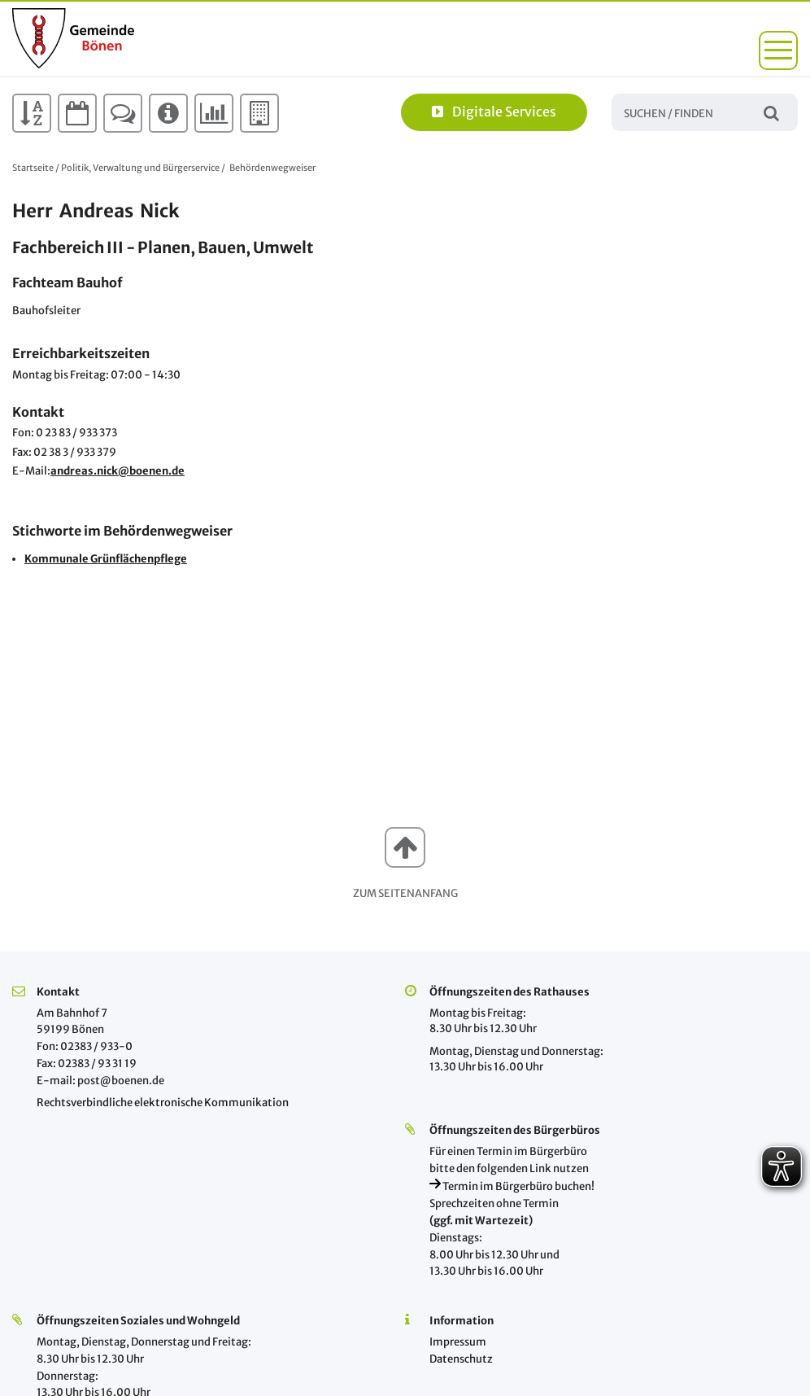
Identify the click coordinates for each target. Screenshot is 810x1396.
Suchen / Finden (771, 112)
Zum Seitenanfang (405, 893)
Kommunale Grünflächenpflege (105, 559)
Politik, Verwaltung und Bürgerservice (140, 167)
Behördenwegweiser (272, 167)
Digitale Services (494, 111)
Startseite (33, 167)
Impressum (457, 1342)
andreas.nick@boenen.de (117, 471)
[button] (778, 50)
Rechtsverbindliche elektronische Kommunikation (163, 1102)
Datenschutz (461, 1359)
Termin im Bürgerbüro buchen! (511, 1186)
